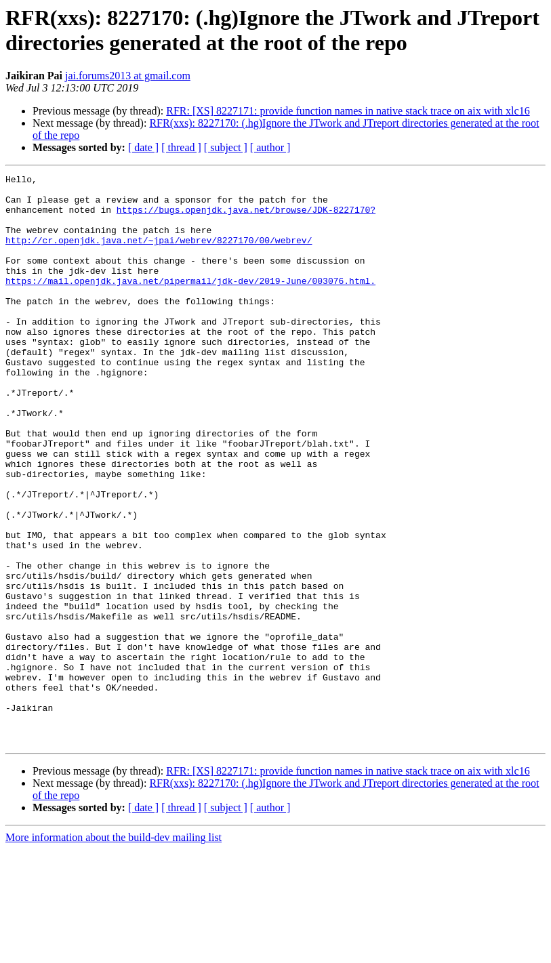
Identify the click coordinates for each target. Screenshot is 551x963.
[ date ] (143, 147)
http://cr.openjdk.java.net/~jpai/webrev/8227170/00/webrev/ (158, 254)
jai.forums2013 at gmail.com (127, 75)
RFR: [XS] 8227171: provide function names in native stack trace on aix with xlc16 (347, 111)
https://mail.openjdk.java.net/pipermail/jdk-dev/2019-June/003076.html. (190, 303)
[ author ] (270, 147)
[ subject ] (225, 147)
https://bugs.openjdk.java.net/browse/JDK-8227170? (246, 217)
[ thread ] (181, 147)
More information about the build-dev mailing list (113, 951)
